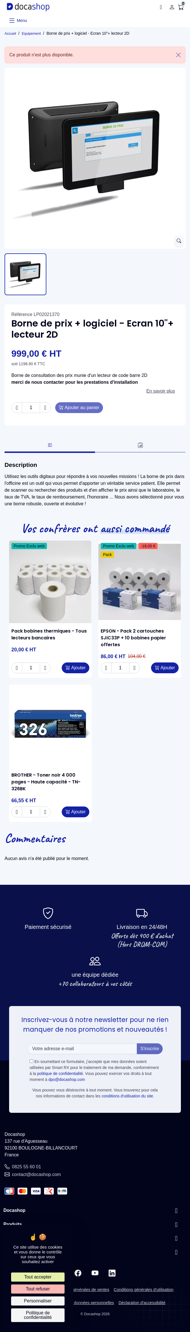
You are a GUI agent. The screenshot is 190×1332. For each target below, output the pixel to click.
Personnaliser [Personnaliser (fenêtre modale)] (38, 1300)
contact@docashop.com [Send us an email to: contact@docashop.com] (36, 1174)
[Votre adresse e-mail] (82, 1048)
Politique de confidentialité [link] (38, 1315)
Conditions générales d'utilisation (144, 1289)
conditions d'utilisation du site (127, 1096)
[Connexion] (171, 7)
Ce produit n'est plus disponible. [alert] (97, 55)
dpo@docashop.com (66, 1079)
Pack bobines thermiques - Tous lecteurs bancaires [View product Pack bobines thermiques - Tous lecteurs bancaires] (49, 634)
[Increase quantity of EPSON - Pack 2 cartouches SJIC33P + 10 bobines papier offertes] (134, 667)
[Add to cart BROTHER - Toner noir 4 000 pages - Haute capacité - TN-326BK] (75, 811)
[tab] (50, 445)
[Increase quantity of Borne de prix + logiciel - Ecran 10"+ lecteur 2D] (45, 407)
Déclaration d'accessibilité (142, 1302)
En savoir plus (160, 391)
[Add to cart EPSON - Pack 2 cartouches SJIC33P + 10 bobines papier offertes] (165, 667)
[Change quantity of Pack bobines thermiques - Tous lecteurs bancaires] (31, 667)
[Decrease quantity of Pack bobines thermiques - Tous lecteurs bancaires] (16, 667)
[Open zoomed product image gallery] (179, 241)
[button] (162, 7)
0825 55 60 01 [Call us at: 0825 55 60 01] (26, 1166)
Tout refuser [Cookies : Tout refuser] (38, 1288)
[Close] (178, 55)
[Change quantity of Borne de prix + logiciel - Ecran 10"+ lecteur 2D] (31, 407)
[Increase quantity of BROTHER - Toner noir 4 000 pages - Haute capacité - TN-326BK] (45, 811)
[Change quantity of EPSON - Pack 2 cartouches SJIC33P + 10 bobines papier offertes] (120, 667)
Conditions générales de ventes (80, 1289)
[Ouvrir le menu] (18, 20)
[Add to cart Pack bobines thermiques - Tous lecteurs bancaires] (75, 667)
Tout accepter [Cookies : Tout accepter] (37, 1276)
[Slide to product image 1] (25, 274)
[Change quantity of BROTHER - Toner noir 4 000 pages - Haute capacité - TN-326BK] (31, 811)
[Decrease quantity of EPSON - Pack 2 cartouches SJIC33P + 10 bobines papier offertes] (106, 667)
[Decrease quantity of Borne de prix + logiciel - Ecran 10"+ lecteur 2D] (16, 407)
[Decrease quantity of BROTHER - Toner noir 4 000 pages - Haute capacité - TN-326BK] (16, 811)
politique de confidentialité (60, 1073)
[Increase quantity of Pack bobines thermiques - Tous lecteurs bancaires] (45, 667)
